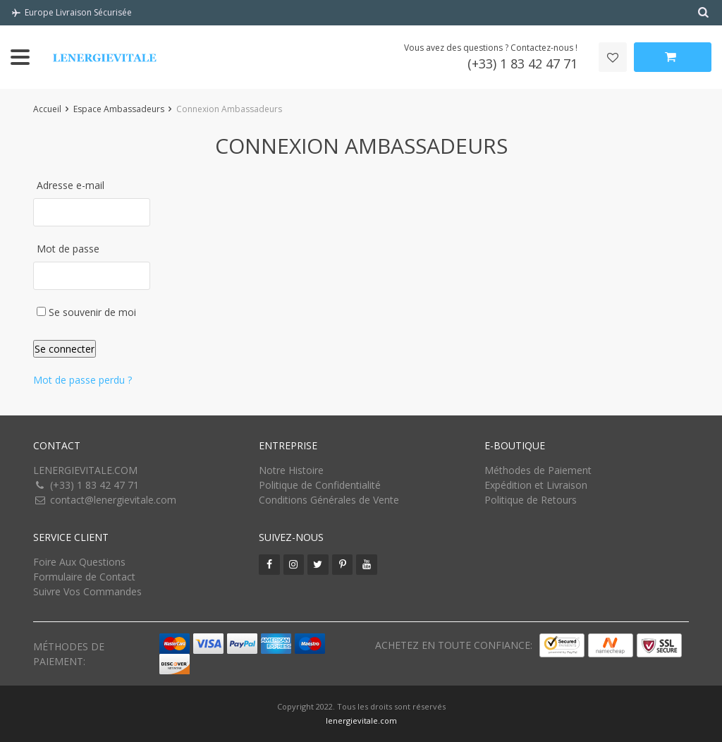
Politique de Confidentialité (320, 485)
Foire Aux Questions (79, 561)
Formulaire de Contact (84, 576)
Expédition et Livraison (535, 485)
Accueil (47, 109)
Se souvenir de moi (86, 312)
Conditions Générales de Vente (329, 499)
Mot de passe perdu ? (82, 380)
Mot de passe (68, 248)
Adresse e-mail (70, 185)
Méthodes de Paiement (538, 470)
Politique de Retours (530, 499)
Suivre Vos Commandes (87, 591)
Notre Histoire (291, 470)
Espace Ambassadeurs (118, 109)
